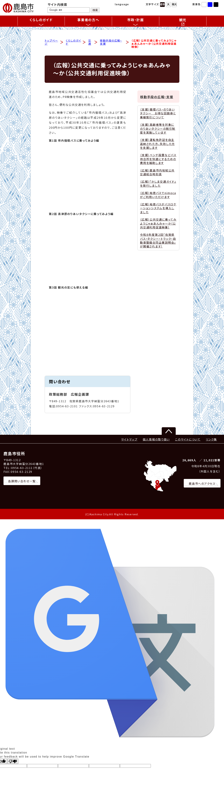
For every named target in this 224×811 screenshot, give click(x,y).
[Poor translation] (12, 761)
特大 (174, 4)
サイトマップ (129, 439)
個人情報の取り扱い (156, 439)
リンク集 (211, 439)
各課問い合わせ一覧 (22, 481)
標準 (162, 4)
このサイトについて (188, 439)
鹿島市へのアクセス (202, 484)
